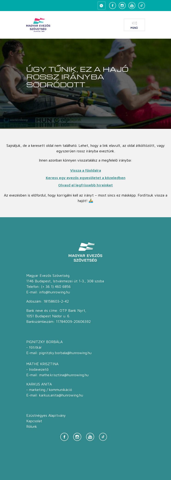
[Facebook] (112, 5)
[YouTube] (131, 5)
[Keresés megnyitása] (101, 5)
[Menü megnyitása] (134, 25)
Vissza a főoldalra (85, 170)
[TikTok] (141, 5)
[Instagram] (122, 5)
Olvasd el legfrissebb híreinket (85, 185)
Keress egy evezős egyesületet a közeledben (85, 178)
